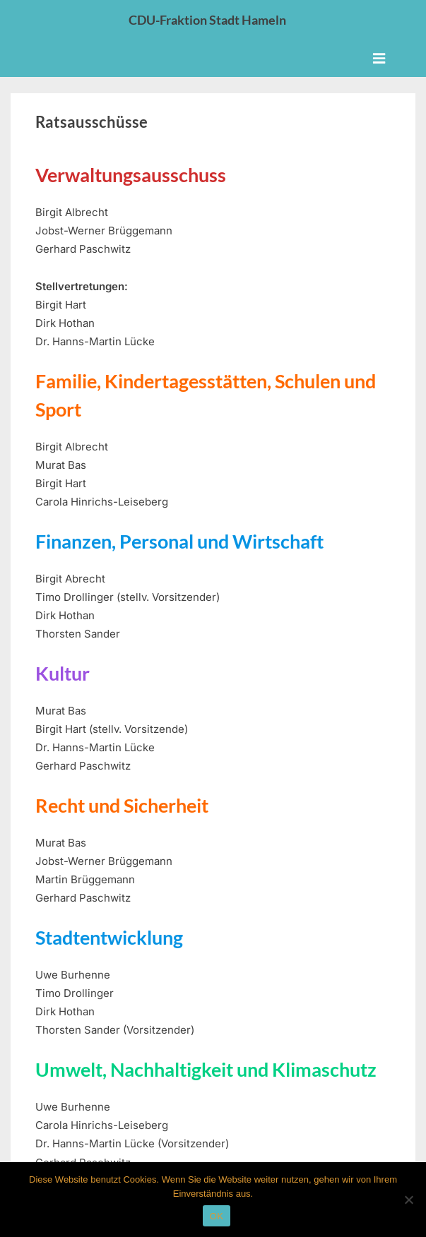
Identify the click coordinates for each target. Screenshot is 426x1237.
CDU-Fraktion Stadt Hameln (207, 20)
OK (216, 1216)
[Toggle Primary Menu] (379, 58)
